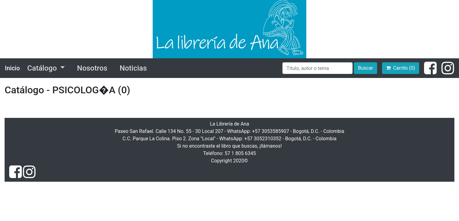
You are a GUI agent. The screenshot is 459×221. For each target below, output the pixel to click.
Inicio (12, 68)
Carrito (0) (400, 68)
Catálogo (43, 68)
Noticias (133, 68)
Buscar (365, 68)
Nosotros (92, 68)
